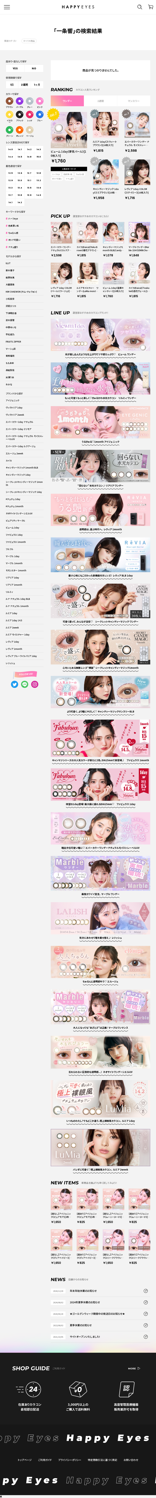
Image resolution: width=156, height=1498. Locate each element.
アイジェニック (12, 400)
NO (34, 68)
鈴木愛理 (10, 320)
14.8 (29, 156)
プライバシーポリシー (69, 1460)
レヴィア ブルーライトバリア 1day (21, 655)
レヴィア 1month (14, 648)
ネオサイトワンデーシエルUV (19, 513)
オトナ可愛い (57, 178)
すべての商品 (29, 40)
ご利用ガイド (45, 1460)
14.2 (29, 149)
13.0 (20, 180)
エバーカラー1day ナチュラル (19, 421)
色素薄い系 (68, 174)
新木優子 (10, 270)
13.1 (29, 180)
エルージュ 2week (14, 453)
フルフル (9, 549)
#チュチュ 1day (13, 499)
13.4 (20, 187)
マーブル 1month (14, 563)
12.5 (10, 173)
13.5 (29, 187)
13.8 (20, 195)
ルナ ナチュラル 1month (17, 605)
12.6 (20, 173)
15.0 (39, 156)
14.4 (10, 156)
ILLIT (8, 263)
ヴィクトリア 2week (15, 414)
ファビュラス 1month (16, 541)
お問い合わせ (131, 1460)
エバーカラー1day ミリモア (18, 428)
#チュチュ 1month (14, 506)
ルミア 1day (11, 613)
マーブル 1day (12, 556)
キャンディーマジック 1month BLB (22, 467)
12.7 (29, 173)
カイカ (9, 460)
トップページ (25, 1460)
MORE (134, 1368)
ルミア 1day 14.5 (14, 620)
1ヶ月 (37, 85)
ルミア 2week (12, 627)
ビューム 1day (12, 527)
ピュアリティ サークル (15, 520)
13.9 (29, 195)
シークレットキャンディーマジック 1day (24, 491)
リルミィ (9, 591)
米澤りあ (10, 377)
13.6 (39, 187)
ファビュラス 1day (14, 534)
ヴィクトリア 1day (14, 407)
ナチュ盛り (70, 178)
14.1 (20, 149)
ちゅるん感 (80, 174)
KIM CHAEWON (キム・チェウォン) (21, 291)
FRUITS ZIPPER (13, 341)
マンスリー (134, 101)
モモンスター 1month (16, 570)
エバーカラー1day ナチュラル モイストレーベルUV (24, 437)
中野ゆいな (11, 327)
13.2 (39, 180)
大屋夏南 (10, 284)
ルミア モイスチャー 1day (18, 634)
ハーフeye (56, 174)
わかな (9, 384)
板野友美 (10, 277)
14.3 (39, 149)
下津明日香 (11, 313)
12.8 (39, 173)
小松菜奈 (10, 298)
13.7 (10, 195)
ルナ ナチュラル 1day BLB (18, 598)
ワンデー (67, 101)
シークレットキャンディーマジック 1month (24, 483)
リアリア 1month (14, 584)
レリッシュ (10, 663)
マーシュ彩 (11, 348)
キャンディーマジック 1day (18, 474)
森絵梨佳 (10, 370)
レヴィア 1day (12, 641)
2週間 (100, 101)
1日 (12, 85)
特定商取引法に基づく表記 (102, 1460)
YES (15, 68)
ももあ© (10, 362)
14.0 (10, 149)
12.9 (10, 180)
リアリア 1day (12, 577)
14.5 (20, 156)
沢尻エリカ (11, 305)
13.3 (10, 187)
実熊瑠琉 (10, 355)
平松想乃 (10, 334)
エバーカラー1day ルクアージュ (20, 446)
